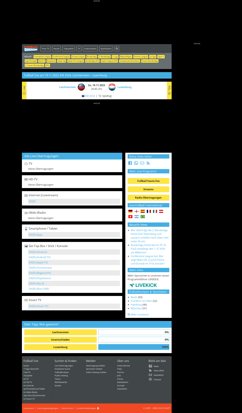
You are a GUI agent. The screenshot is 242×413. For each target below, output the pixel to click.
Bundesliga (91, 56)
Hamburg (136, 304)
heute (26, 365)
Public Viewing (61, 375)
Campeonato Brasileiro (130, 61)
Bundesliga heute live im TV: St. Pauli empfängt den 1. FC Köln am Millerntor (149, 248)
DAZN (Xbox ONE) (39, 288)
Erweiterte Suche (62, 368)
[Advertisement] (97, 22)
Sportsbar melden (94, 368)
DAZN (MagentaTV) (40, 273)
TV (79, 48)
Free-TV (45, 48)
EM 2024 (90, 96)
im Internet (28, 385)
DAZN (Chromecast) (40, 267)
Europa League (78, 56)
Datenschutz (67, 408)
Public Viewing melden (96, 372)
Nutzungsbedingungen (47, 408)
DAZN (32, 201)
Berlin (134, 297)
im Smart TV (29, 398)
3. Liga (115, 56)
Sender (58, 385)
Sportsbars (106, 48)
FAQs (119, 368)
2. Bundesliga (104, 56)
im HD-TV (27, 382)
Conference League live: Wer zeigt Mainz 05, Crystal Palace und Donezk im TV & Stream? (147, 259)
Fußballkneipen (62, 372)
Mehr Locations (138, 314)
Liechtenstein (60, 332)
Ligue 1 (161, 56)
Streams (148, 189)
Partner (120, 372)
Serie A (42, 61)
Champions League (42, 56)
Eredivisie (51, 61)
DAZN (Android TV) (40, 257)
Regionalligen (126, 56)
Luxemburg (60, 347)
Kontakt (121, 385)
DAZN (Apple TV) (38, 262)
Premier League (141, 56)
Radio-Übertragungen (148, 197)
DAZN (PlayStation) (40, 278)
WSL (47, 65)
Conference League (61, 56)
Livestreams (90, 48)
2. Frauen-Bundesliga (34, 65)
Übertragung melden (95, 365)
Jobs (119, 375)
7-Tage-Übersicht (31, 368)
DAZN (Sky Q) (36, 283)
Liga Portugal (31, 61)
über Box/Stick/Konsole (34, 395)
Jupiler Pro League (75, 61)
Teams (58, 378)
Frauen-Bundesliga (150, 61)
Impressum (28, 408)
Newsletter (122, 388)
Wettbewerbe (61, 382)
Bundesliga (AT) (92, 61)
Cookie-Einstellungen (86, 408)
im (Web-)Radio (30, 392)
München (136, 308)
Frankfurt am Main (141, 301)
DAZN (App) (35, 234)
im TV (26, 378)
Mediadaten (122, 382)
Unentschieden (60, 339)
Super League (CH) (109, 61)
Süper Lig (62, 61)
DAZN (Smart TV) (38, 306)
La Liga (153, 56)
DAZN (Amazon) (38, 252)
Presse (120, 378)
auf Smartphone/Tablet (34, 388)
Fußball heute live (148, 181)
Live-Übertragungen (64, 365)
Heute (56, 48)
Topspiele (69, 48)
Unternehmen (123, 365)
